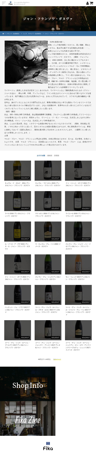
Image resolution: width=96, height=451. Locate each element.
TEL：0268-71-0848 (40, 425)
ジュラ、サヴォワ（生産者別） (34, 33)
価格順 (49, 155)
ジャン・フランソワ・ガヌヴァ (58, 33)
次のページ (57, 359)
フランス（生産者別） (14, 33)
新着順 (56, 155)
